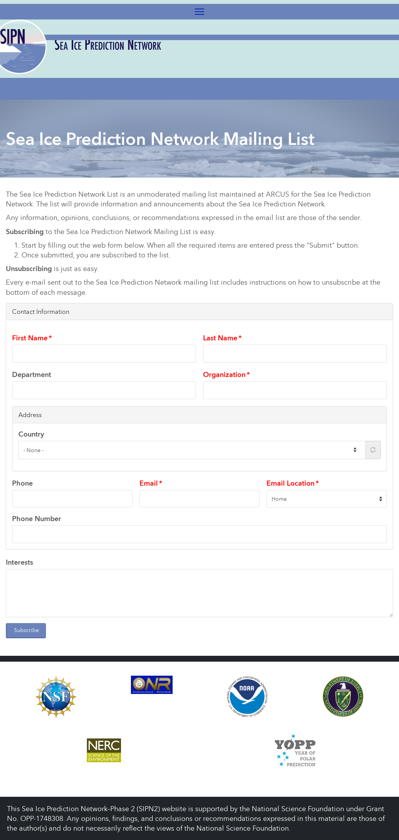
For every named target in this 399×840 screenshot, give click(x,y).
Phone (22, 483)
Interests (19, 562)
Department (31, 374)
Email (148, 483)
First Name (30, 338)
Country (31, 434)
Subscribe (26, 629)
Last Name (220, 338)
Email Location (290, 483)
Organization (224, 374)
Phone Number (36, 518)
